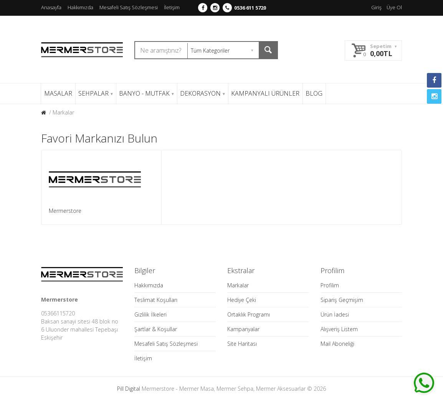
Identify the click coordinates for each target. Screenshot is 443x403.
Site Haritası (242, 343)
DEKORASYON (202, 93)
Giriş (376, 7)
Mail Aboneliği (337, 343)
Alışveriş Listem (339, 329)
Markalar (63, 112)
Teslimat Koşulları (155, 299)
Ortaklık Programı (248, 314)
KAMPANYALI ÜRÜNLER (265, 93)
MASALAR (58, 93)
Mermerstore (65, 210)
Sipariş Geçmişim (342, 299)
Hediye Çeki (241, 299)
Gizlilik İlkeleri (150, 314)
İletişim (172, 7)
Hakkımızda (80, 7)
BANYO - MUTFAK (146, 93)
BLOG (314, 93)
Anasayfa (51, 7)
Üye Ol (394, 7)
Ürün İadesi (335, 314)
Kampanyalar (243, 329)
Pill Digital (128, 388)
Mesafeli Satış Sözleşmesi (128, 7)
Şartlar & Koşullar (155, 329)
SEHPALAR (95, 93)
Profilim (330, 285)
